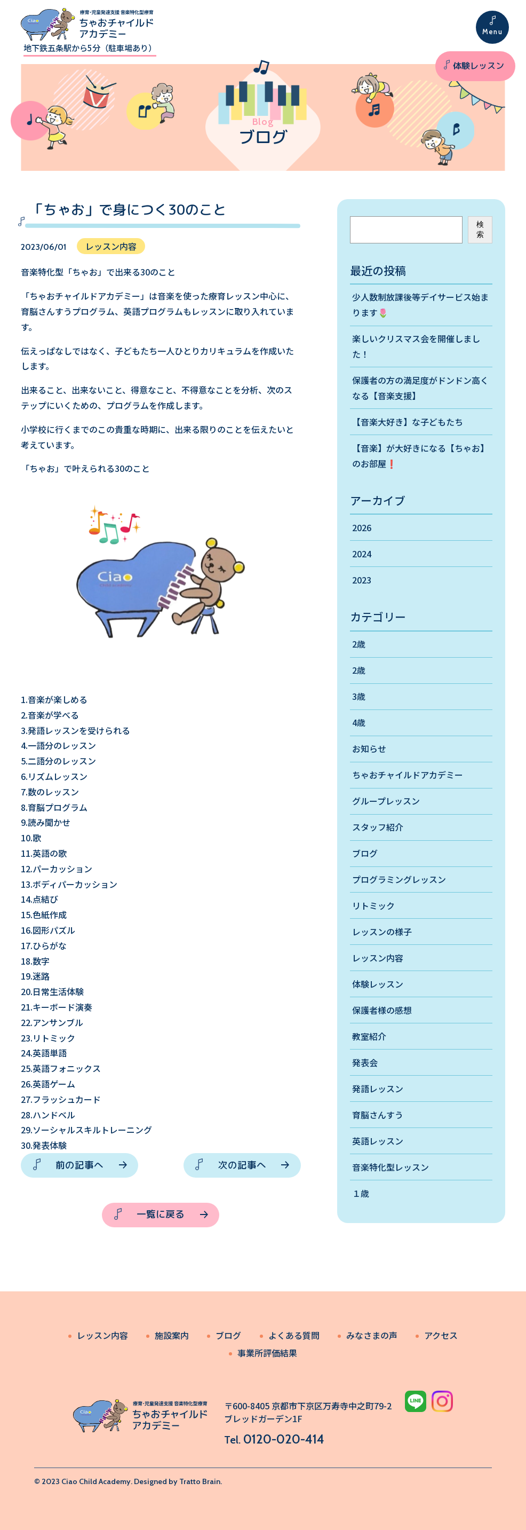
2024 (361, 553)
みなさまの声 (371, 1335)
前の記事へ (79, 1165)
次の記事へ (242, 1165)
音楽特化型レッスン (390, 1167)
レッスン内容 (377, 957)
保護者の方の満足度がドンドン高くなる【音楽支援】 (420, 388)
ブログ (365, 853)
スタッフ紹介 (377, 827)
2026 (361, 527)
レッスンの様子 (382, 931)
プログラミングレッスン (399, 879)
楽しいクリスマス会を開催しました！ (416, 346)
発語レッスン (377, 1088)
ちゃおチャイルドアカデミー (407, 774)
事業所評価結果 (267, 1352)
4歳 (358, 722)
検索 (480, 229)
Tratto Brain (199, 1481)
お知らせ (369, 748)
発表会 (365, 1062)
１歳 (360, 1193)
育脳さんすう (377, 1114)
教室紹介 (369, 1036)
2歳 (358, 643)
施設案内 (172, 1335)
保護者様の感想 (382, 1010)
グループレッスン (386, 800)
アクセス (441, 1335)
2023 (361, 579)
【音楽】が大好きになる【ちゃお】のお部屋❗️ (420, 455)
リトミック (373, 905)
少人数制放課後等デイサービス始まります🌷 (420, 304)
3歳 (358, 696)
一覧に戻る (161, 1214)
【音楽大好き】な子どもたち (407, 421)
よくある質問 (294, 1335)
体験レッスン (478, 66)
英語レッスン (377, 1140)
